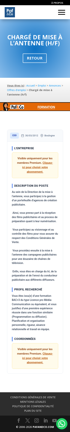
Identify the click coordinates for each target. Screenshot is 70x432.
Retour (35, 58)
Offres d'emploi (16, 90)
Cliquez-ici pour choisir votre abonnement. (37, 167)
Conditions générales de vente (33, 397)
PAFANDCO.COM (43, 427)
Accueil (30, 85)
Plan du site (33, 410)
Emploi (42, 85)
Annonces (55, 85)
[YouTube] (54, 420)
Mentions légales (33, 401)
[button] (61, 423)
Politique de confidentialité (33, 406)
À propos (57, 2)
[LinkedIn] (45, 420)
